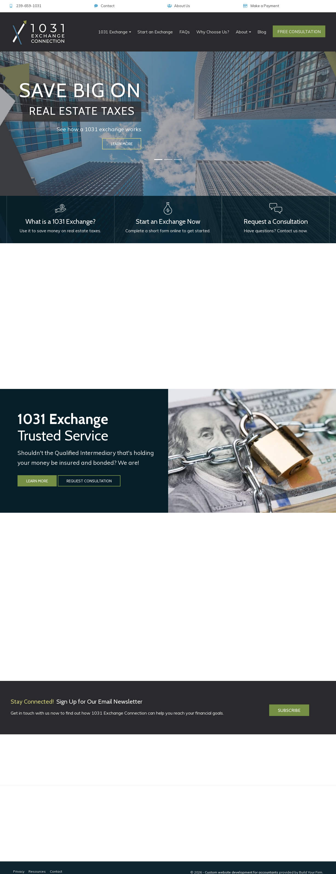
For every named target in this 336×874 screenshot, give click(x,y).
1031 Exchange (113, 32)
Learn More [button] (122, 143)
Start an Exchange (155, 32)
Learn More (37, 471)
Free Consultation (299, 31)
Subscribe (289, 698)
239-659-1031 (191, 5)
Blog (261, 32)
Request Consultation (89, 471)
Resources (37, 862)
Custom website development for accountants (241, 863)
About (242, 32)
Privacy (18, 862)
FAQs (184, 32)
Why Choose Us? (212, 32)
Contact (229, 5)
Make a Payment (305, 5)
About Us (263, 5)
